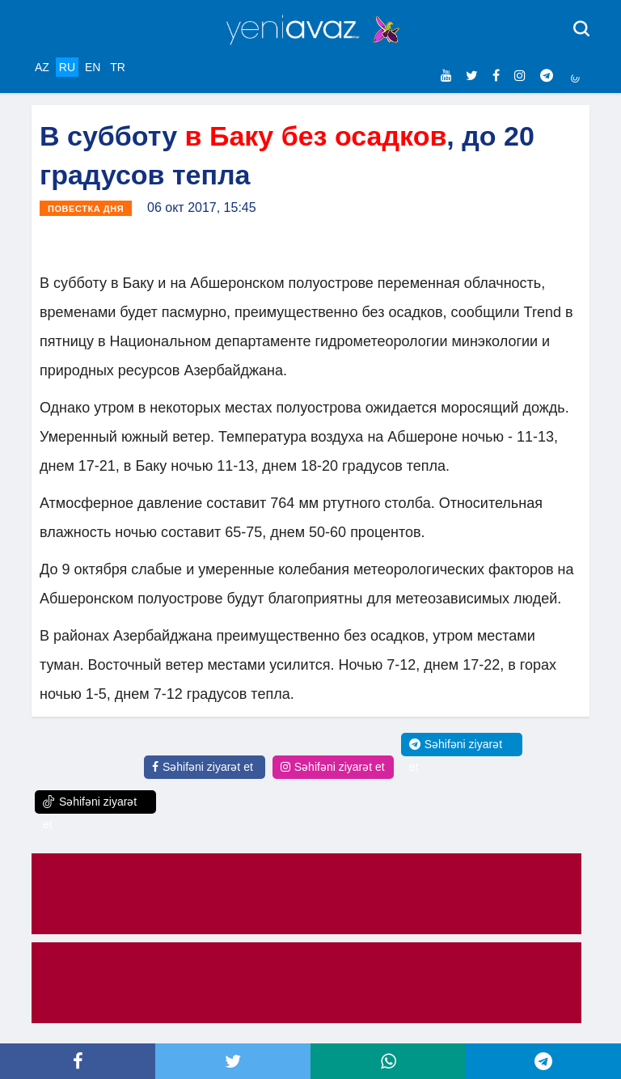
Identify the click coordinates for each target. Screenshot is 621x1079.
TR (117, 67)
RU (67, 67)
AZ (42, 67)
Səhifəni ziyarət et (202, 766)
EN (92, 67)
